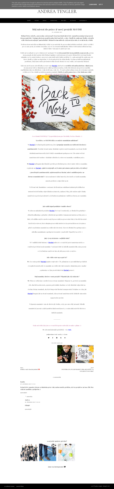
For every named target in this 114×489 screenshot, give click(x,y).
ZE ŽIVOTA (64, 334)
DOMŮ (29, 20)
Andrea (27, 400)
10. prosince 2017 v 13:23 (32, 402)
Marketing (53, 20)
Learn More (93, 4)
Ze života (73, 20)
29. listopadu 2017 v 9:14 (27, 384)
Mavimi (32, 145)
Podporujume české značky (54, 334)
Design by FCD (106, 486)
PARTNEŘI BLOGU (20, 486)
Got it (101, 4)
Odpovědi (29, 396)
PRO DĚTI (63, 20)
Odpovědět (23, 392)
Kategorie (83, 20)
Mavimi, (54, 66)
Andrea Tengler (57, 11)
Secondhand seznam (9, 486)
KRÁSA (44, 20)
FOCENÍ (37, 20)
